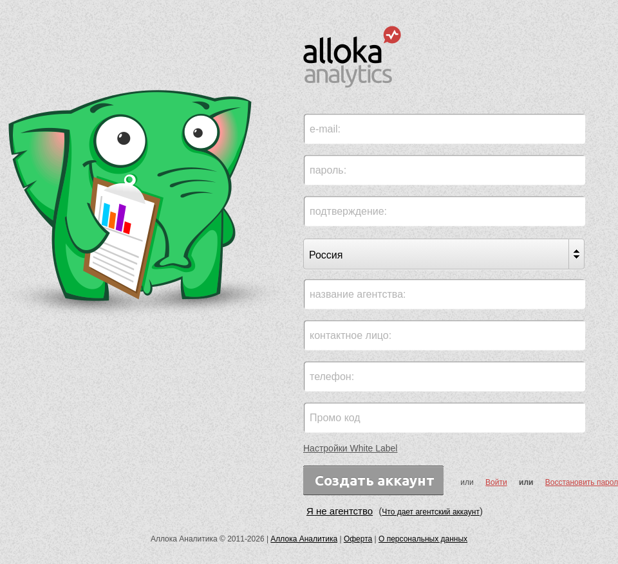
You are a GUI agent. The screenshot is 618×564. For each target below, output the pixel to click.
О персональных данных (423, 538)
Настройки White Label (350, 448)
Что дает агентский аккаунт (431, 511)
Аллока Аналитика (303, 538)
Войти (496, 482)
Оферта (358, 538)
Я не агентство (339, 510)
